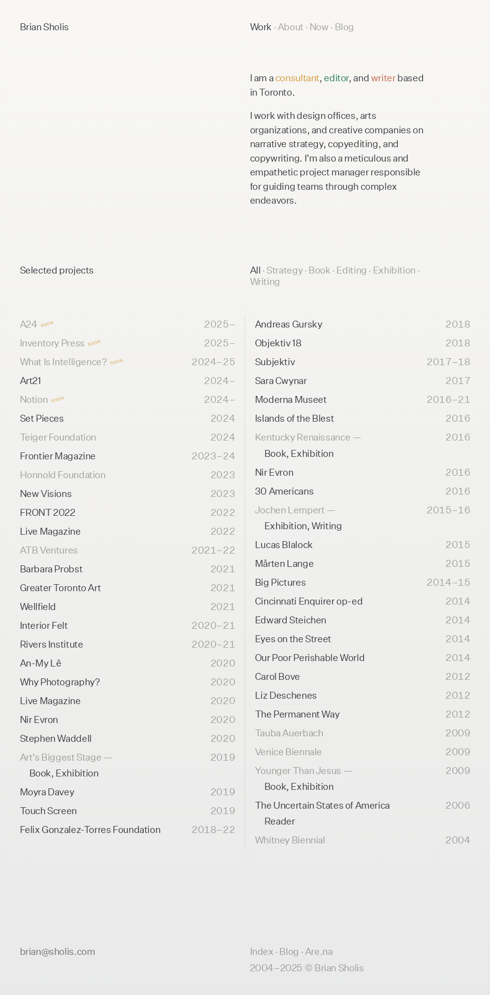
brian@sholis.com (57, 951)
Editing (352, 270)
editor (336, 77)
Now (319, 26)
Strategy (285, 270)
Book (320, 270)
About (292, 26)
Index (262, 951)
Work (262, 26)
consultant (297, 77)
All (255, 270)
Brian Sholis (44, 26)
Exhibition (395, 270)
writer (383, 77)
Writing (265, 281)
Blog (344, 26)
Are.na (319, 951)
